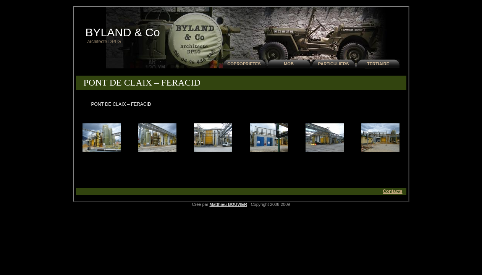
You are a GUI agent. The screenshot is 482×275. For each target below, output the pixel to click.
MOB (289, 63)
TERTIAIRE (378, 63)
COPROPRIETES (243, 63)
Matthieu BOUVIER (228, 204)
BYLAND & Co (123, 32)
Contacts (392, 191)
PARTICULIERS (333, 63)
